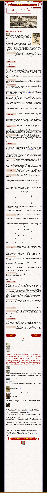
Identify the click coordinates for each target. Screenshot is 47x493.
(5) (23, 75)
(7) (31, 149)
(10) (23, 214)
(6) (29, 92)
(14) (28, 223)
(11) (30, 214)
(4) (21, 71)
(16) (8, 287)
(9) (32, 174)
